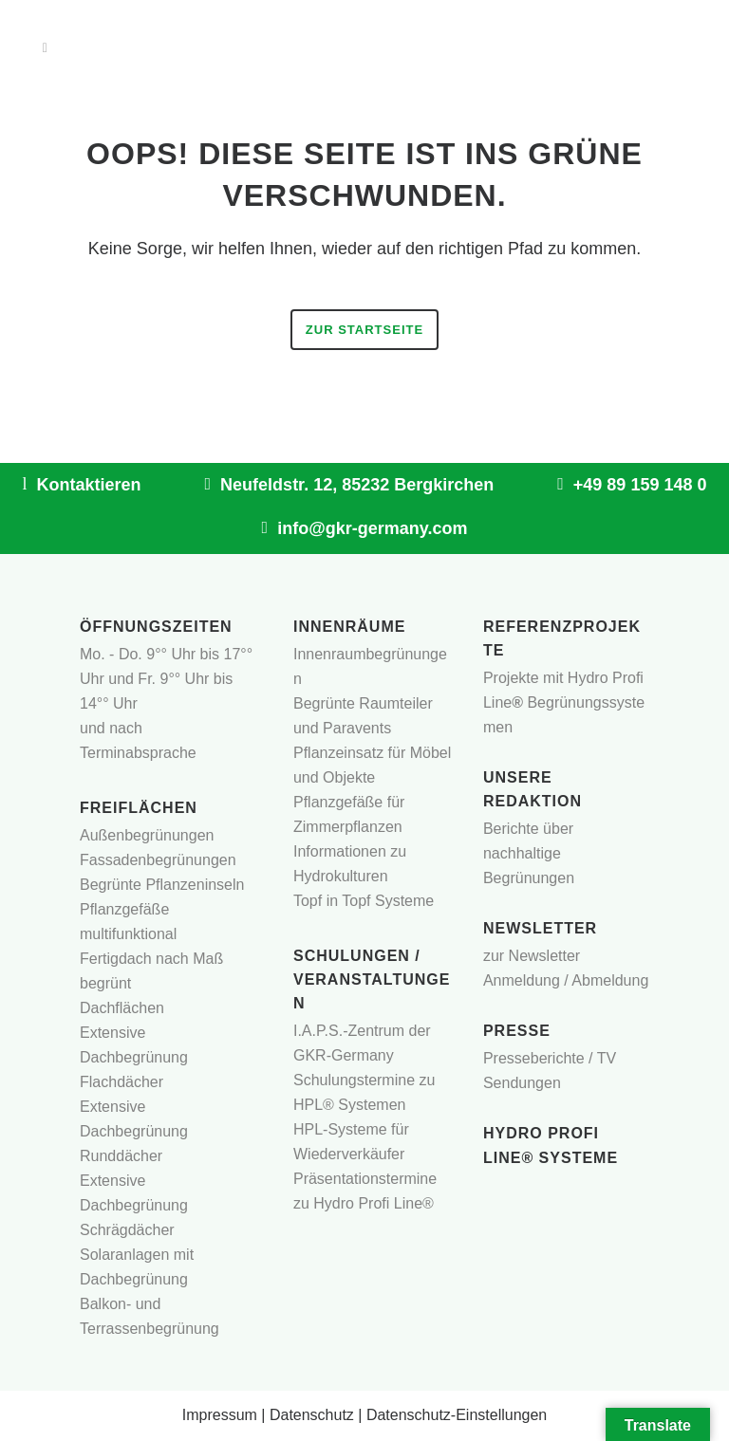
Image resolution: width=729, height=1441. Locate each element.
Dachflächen (122, 1008)
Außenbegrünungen (147, 835)
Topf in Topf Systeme (363, 901)
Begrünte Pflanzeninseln (162, 885)
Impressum (219, 1415)
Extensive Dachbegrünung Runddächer (134, 1131)
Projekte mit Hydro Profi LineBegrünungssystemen (564, 702)
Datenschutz (312, 1415)
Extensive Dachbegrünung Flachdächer (134, 1057)
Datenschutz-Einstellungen (456, 1415)
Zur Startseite (364, 330)
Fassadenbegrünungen (158, 860)
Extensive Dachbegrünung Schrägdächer (134, 1205)
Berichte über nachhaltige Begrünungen (528, 853)
